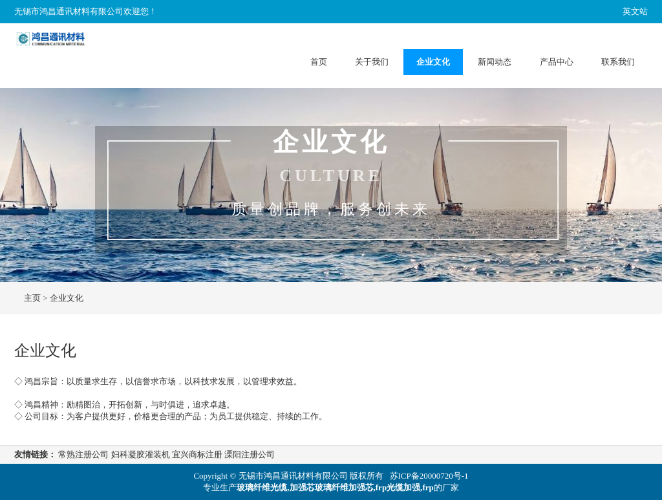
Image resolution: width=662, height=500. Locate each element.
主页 (32, 298)
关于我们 (372, 62)
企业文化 (433, 62)
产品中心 (556, 62)
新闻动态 (494, 62)
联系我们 (618, 62)
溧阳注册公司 (249, 454)
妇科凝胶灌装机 (140, 454)
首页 (318, 62)
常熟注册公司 (83, 454)
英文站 (635, 11)
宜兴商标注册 (197, 454)
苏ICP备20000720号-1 (429, 476)
